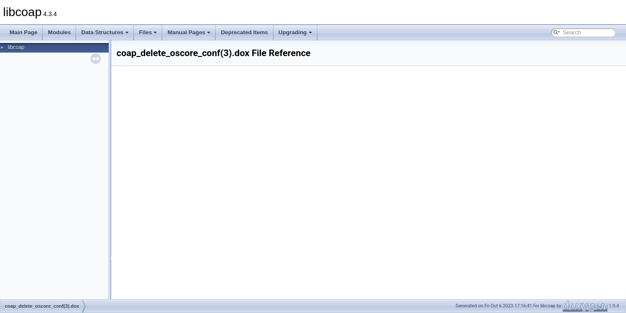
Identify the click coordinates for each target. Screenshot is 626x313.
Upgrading (295, 32)
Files (148, 32)
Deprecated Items (244, 32)
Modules (59, 32)
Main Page (23, 32)
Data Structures (105, 32)
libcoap (16, 47)
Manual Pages (188, 32)
